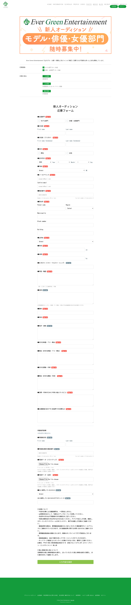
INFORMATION (57, 5)
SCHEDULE (67, 5)
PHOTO (88, 5)
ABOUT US (122, 5)
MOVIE (94, 5)
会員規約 (39, 595)
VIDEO (82, 5)
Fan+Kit (72, 600)
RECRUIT (106, 5)
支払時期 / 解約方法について (67, 595)
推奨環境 (78, 595)
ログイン (122, 8)
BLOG (100, 5)
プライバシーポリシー (30, 595)
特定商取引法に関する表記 (50, 595)
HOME (48, 5)
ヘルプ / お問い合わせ (88, 595)
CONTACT (114, 5)
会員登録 (114, 8)
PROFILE (75, 5)
